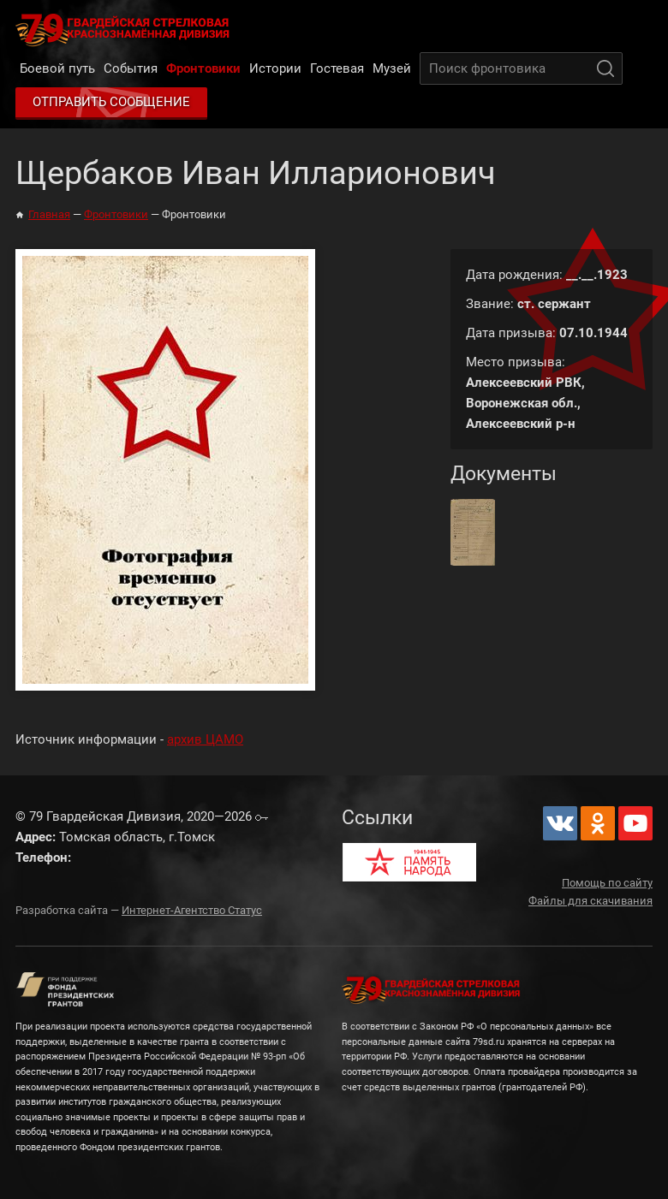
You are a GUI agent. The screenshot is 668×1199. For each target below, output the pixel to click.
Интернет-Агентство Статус (192, 910)
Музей (392, 68)
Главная (49, 214)
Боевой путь (57, 68)
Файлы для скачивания (590, 900)
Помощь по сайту (607, 882)
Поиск (605, 68)
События (131, 68)
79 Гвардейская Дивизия (125, 29)
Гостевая (337, 68)
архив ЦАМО (205, 739)
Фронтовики (203, 68)
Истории (275, 68)
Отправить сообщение (111, 102)
